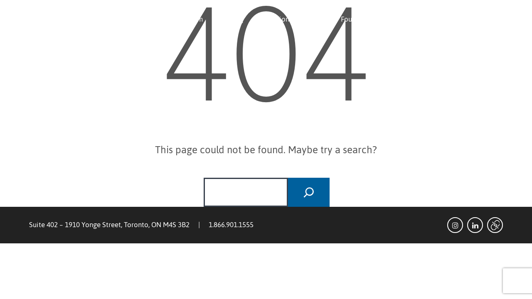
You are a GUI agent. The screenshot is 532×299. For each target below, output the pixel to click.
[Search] (309, 192)
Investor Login (474, 19)
